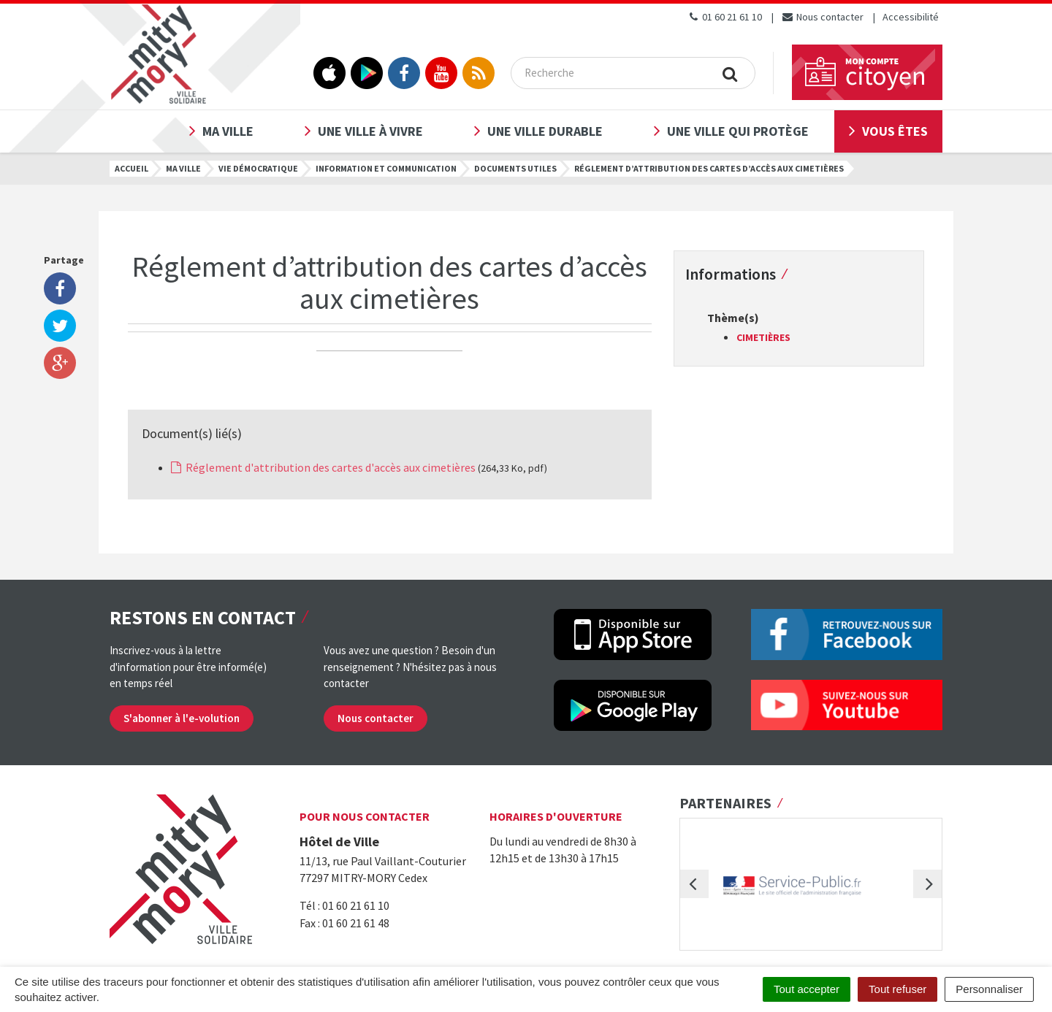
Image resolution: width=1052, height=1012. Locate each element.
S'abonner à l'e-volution (181, 718)
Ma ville (228, 131)
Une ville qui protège (738, 131)
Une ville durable (545, 131)
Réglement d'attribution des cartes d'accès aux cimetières (323, 467)
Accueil (131, 168)
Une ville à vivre (370, 131)
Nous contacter (822, 16)
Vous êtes (895, 131)
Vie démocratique (258, 168)
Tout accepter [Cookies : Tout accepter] (806, 989)
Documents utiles (515, 168)
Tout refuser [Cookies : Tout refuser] (897, 989)
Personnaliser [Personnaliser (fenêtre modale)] (989, 989)
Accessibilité (911, 16)
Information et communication (386, 168)
